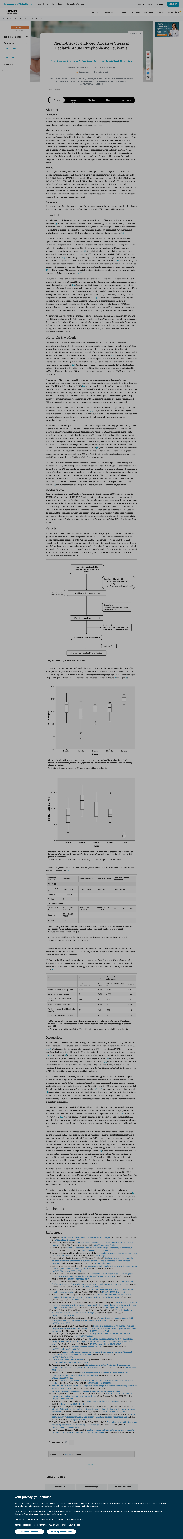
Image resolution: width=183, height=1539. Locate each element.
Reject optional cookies (61, 1532)
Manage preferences (25, 1525)
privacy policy (28, 1519)
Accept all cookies (29, 1532)
